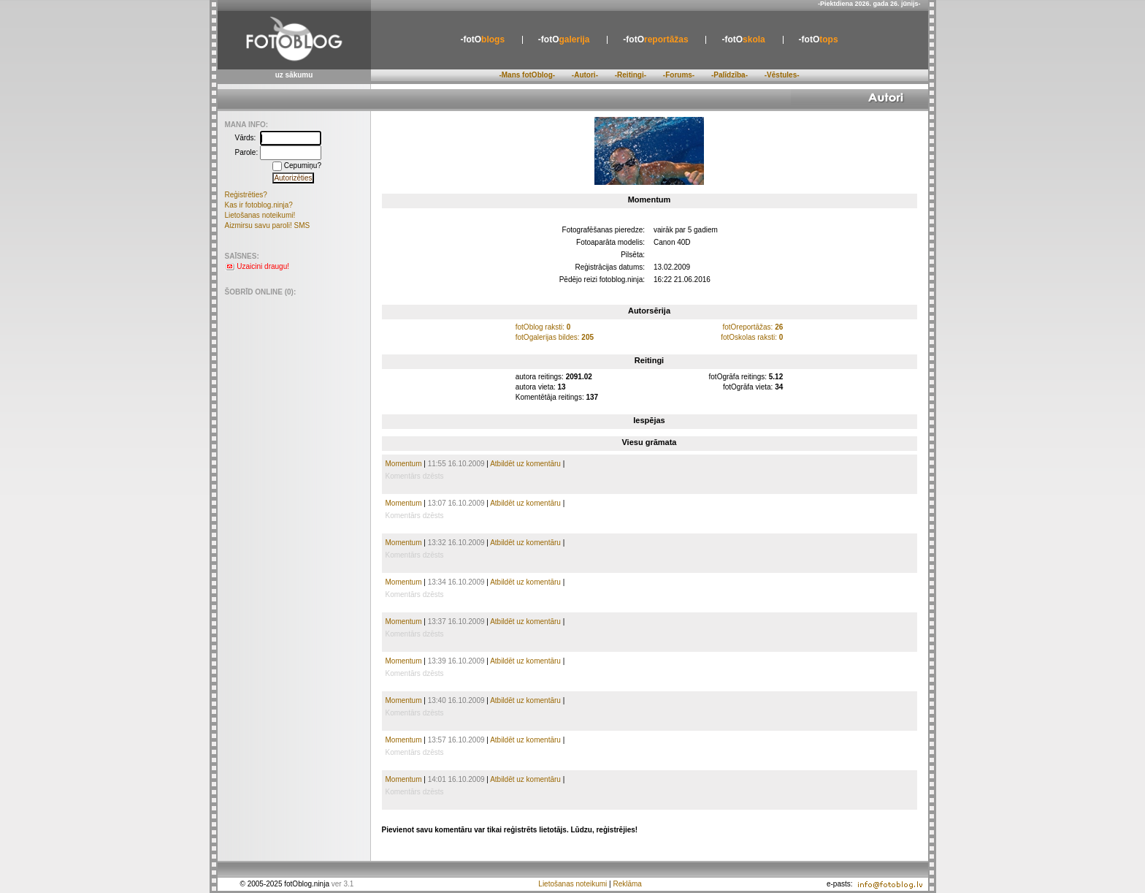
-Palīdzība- (729, 75)
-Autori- (585, 75)
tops (818, 39)
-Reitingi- (630, 75)
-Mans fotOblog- (527, 75)
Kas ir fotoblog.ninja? (259, 205)
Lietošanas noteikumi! (260, 215)
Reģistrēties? (246, 195)
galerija (564, 39)
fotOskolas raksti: (752, 337)
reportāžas (655, 39)
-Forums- (678, 75)
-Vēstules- (782, 75)
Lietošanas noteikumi (572, 884)
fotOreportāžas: (752, 327)
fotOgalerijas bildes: (555, 337)
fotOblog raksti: (543, 327)
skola (743, 39)
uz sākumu (294, 75)
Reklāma (627, 884)
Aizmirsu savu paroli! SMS (267, 225)
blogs (482, 39)
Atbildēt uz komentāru (525, 464)
